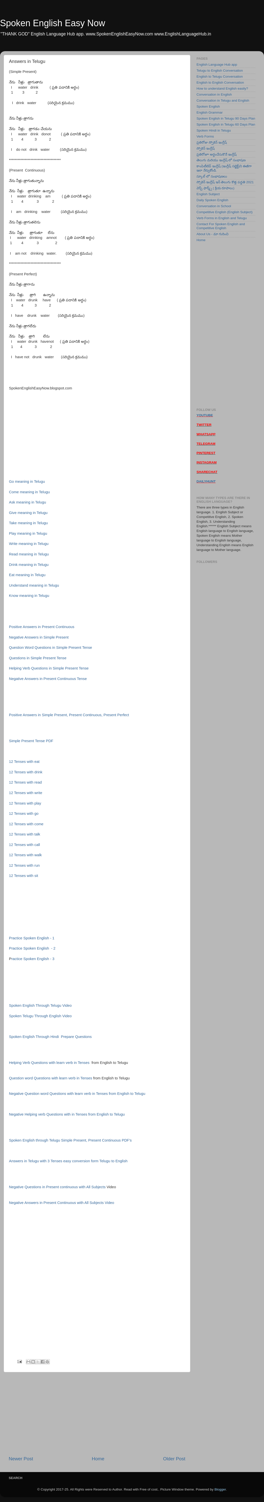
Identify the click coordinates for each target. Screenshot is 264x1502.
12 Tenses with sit (23, 876)
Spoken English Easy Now (52, 23)
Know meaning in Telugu (29, 596)
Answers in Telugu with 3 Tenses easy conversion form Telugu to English (68, 1161)
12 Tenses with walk (25, 855)
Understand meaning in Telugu (34, 585)
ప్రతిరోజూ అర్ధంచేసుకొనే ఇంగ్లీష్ (217, 154)
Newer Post (21, 1458)
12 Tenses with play (25, 803)
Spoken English (208, 106)
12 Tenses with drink (26, 772)
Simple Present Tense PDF (31, 741)
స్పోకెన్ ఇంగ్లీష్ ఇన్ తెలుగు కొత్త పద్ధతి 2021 (225, 182)
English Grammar (210, 112)
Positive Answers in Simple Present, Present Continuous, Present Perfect (69, 715)
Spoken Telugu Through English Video (40, 1016)
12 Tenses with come (26, 824)
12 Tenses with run (24, 865)
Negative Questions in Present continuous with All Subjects (58, 1187)
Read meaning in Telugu (29, 554)
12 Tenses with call (24, 845)
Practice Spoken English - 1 (31, 938)
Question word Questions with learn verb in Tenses (50, 1078)
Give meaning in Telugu (28, 513)
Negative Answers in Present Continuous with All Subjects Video (61, 1203)
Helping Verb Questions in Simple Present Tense (49, 668)
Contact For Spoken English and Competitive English (221, 226)
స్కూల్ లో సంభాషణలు (212, 176)
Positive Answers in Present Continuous (41, 627)
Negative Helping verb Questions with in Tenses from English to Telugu (67, 1114)
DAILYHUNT (206, 481)
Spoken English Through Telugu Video (40, 1005)
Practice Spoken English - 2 (32, 948)
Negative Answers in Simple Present (38, 637)
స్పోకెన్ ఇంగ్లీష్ (206, 148)
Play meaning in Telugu (28, 533)
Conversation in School (214, 206)
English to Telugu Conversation (220, 76)
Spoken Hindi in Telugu (214, 130)
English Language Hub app (217, 64)
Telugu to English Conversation (220, 70)
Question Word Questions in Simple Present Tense (50, 648)
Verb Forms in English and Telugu (222, 218)
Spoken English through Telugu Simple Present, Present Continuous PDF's (70, 1140)
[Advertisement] (97, 1414)
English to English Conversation (220, 82)
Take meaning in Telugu (28, 523)
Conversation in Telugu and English (223, 100)
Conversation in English (214, 94)
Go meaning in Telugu (27, 482)
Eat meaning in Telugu (27, 575)
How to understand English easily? (222, 88)
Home (98, 1458)
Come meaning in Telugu (29, 492)
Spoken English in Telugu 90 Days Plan (226, 118)
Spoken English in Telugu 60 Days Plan (226, 124)
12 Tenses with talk (24, 834)
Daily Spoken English (212, 200)
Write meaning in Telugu (29, 544)
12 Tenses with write (25, 793)
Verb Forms (205, 136)
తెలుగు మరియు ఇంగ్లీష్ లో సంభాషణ (221, 160)
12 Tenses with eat (25, 762)
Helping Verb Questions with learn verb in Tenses (49, 1063)
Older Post (174, 1458)
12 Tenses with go (24, 814)
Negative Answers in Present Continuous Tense (48, 679)
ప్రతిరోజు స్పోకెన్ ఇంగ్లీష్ (212, 142)
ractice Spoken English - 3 (32, 959)
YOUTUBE (205, 415)
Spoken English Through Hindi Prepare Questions (50, 1037)
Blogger (220, 1489)
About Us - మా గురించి (212, 234)
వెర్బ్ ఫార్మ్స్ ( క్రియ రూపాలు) (215, 188)
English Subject (208, 194)
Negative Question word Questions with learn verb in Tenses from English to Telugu (77, 1094)
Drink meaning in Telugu (29, 565)
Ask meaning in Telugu (27, 502)
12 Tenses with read (25, 782)
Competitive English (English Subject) (225, 212)
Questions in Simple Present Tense (37, 658)
